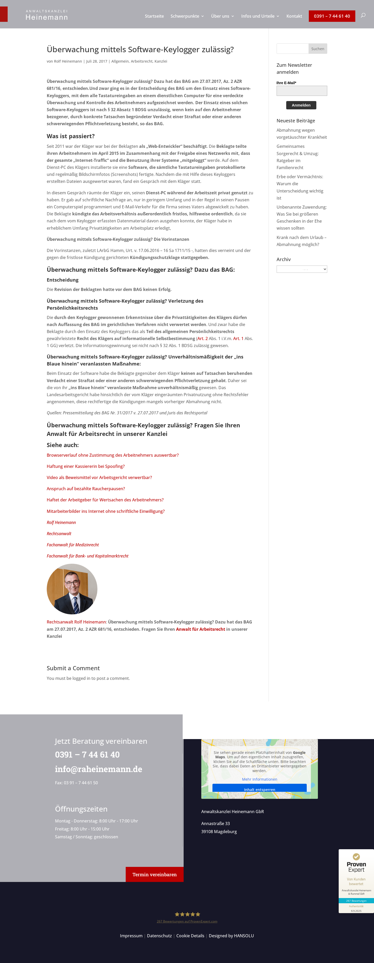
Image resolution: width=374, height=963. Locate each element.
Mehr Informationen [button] (259, 779)
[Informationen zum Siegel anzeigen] (356, 908)
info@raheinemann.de (96, 768)
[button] (318, 48)
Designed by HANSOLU (231, 936)
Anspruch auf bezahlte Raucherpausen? (86, 489)
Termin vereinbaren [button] (154, 874)
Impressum (131, 936)
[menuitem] (154, 21)
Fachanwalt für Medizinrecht (73, 545)
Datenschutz (159, 936)
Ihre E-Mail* (286, 83)
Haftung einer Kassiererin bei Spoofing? (86, 466)
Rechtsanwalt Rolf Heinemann (76, 622)
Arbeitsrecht (141, 61)
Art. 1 (238, 338)
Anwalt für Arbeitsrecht (81, 433)
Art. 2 (202, 338)
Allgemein (120, 61)
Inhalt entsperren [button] (259, 789)
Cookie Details (190, 936)
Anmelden (301, 105)
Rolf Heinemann (68, 61)
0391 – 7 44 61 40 (85, 754)
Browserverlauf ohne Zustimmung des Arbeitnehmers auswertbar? (113, 455)
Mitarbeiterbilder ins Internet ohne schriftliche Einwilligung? (106, 511)
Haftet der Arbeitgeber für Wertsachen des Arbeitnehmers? (105, 500)
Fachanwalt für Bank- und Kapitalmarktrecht (88, 556)
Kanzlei (161, 61)
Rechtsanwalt (59, 533)
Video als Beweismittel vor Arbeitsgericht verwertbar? (99, 477)
